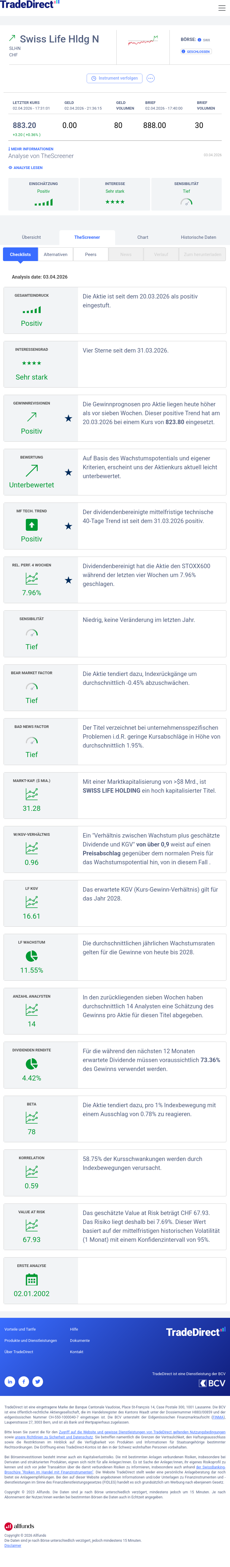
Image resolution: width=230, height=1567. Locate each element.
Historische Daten (198, 237)
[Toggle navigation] (222, 8)
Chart (142, 237)
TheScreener (87, 237)
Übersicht (31, 237)
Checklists (20, 254)
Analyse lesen (28, 167)
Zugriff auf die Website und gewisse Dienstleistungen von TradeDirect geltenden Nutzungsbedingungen (142, 1432)
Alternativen (55, 254)
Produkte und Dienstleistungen (30, 1340)
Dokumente (80, 1340)
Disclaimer (12, 1546)
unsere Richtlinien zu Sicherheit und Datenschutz (54, 1437)
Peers (90, 254)
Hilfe (74, 1329)
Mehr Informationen (30, 149)
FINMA (218, 1417)
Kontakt (76, 1352)
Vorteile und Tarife (20, 1329)
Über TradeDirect (18, 1352)
